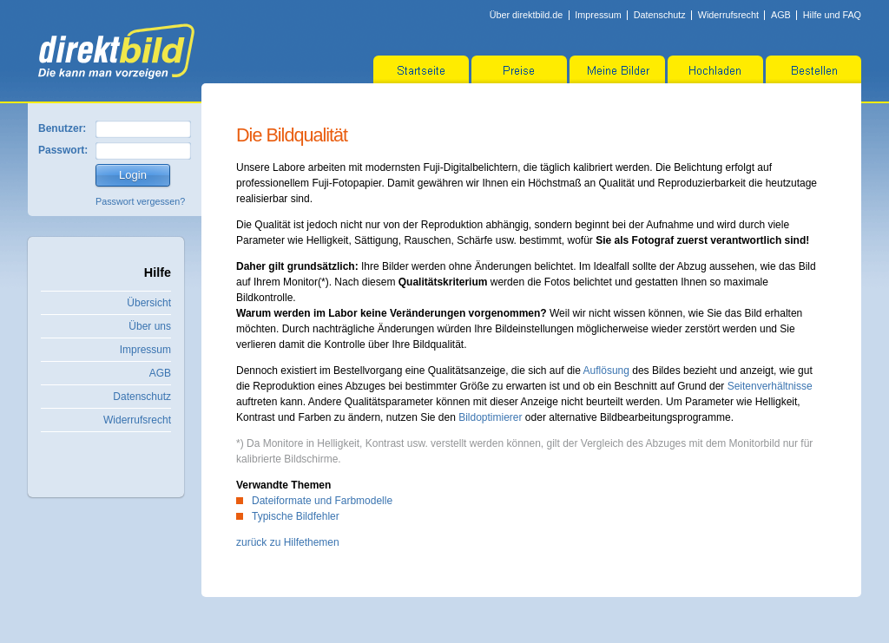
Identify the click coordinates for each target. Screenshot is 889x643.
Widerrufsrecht (728, 15)
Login (133, 174)
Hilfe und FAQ (832, 15)
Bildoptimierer (490, 417)
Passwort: (63, 150)
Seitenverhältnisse (770, 386)
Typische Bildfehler (295, 516)
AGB (781, 15)
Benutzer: (62, 128)
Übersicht (149, 303)
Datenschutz (660, 15)
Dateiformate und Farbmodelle (322, 501)
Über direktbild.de (526, 15)
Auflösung (606, 370)
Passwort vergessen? (140, 201)
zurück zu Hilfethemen (287, 542)
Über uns (149, 326)
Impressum (598, 15)
